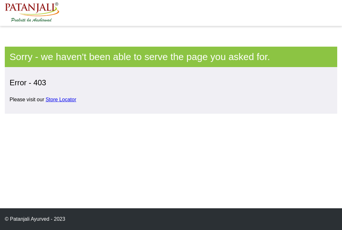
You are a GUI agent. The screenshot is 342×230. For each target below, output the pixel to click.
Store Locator (61, 99)
